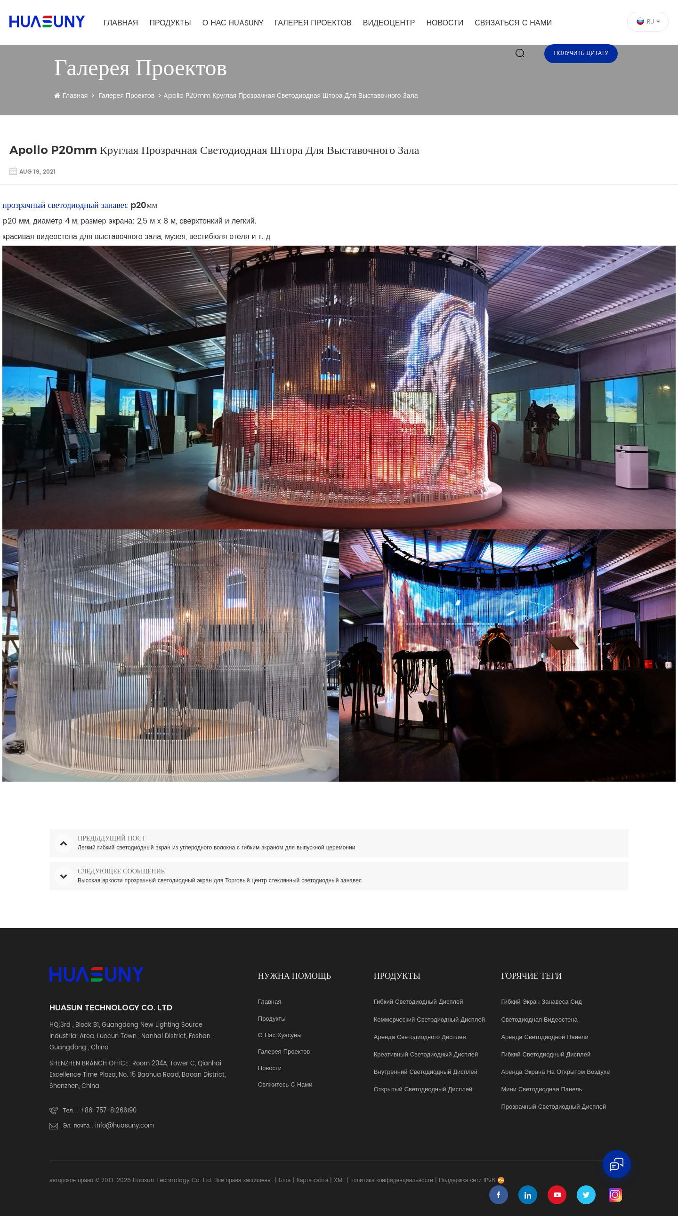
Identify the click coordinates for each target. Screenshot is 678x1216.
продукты (272, 1019)
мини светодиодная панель (541, 1090)
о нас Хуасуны (280, 1035)
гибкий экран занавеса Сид (541, 1002)
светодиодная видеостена (539, 1020)
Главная (121, 23)
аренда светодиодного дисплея (420, 1037)
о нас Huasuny (232, 23)
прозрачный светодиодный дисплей (553, 1107)
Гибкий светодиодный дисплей (418, 1002)
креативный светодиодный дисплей (426, 1055)
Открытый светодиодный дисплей (423, 1090)
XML (339, 1180)
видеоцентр (389, 23)
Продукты (170, 23)
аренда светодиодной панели (544, 1037)
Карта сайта (313, 1180)
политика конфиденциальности (391, 1180)
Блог (285, 1180)
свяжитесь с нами (285, 1085)
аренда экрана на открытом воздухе (555, 1072)
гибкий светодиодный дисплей (545, 1055)
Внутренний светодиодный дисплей (425, 1072)
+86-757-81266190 (108, 1111)
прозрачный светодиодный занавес (65, 205)
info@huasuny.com (124, 1126)
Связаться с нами (513, 23)
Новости (444, 23)
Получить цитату (581, 53)
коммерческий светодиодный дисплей (429, 1020)
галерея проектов (313, 23)
